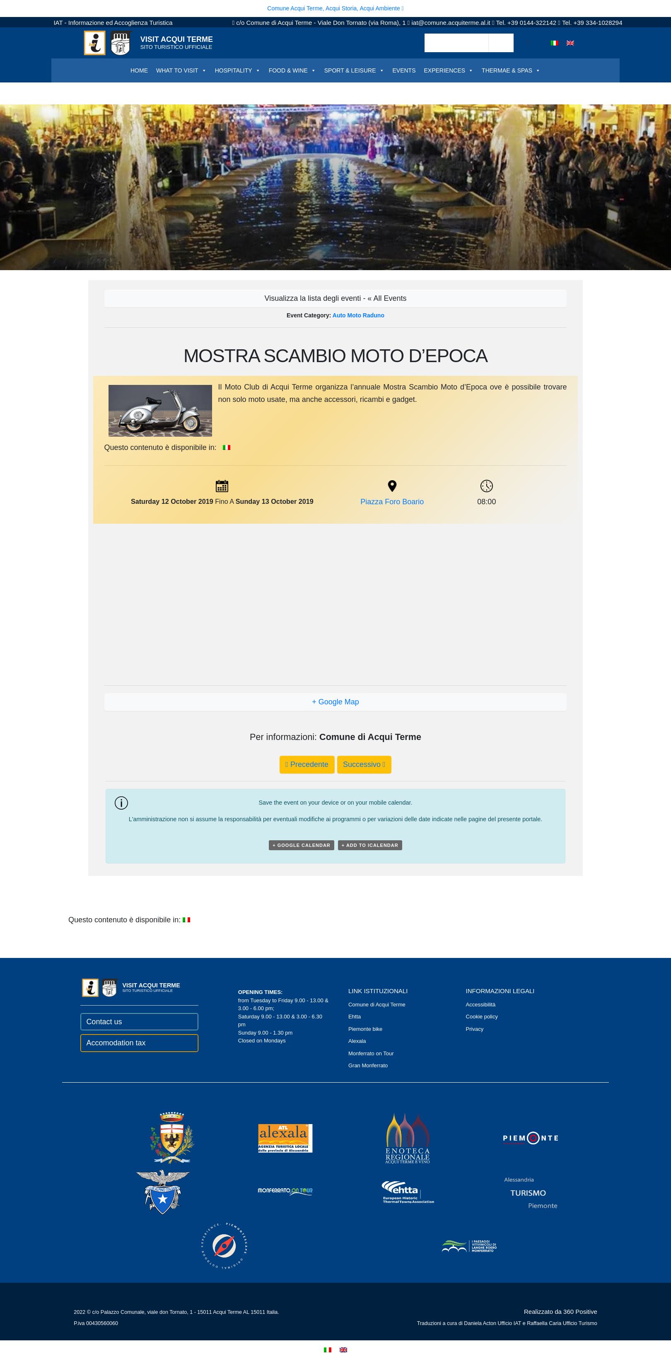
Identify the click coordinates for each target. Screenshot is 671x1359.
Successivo (364, 764)
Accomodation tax (115, 1043)
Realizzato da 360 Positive (560, 1311)
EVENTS (404, 70)
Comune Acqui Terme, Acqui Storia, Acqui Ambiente (335, 8)
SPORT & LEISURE (354, 70)
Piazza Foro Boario (392, 502)
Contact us (104, 1022)
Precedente (306, 764)
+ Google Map (335, 702)
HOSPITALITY (238, 70)
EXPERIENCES (449, 70)
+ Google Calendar (302, 845)
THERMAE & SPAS (511, 70)
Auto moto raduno (358, 315)
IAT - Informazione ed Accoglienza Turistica (112, 22)
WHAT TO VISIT (181, 70)
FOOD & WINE (292, 70)
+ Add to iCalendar (370, 845)
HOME (139, 70)
